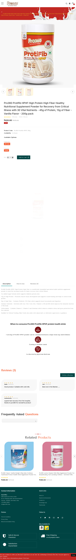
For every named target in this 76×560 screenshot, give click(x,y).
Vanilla (6, 150)
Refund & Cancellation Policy (8, 521)
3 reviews (14, 117)
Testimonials (42, 505)
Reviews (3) (38, 284)
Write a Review (67, 375)
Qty (5, 157)
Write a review (23, 117)
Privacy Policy (4, 519)
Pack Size (7, 141)
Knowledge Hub (43, 502)
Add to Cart (23, 157)
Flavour (7, 148)
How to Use (23, 284)
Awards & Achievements (45, 498)
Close (73, 555)
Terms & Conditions (6, 517)
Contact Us (41, 500)
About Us (41, 495)
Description (7, 284)
